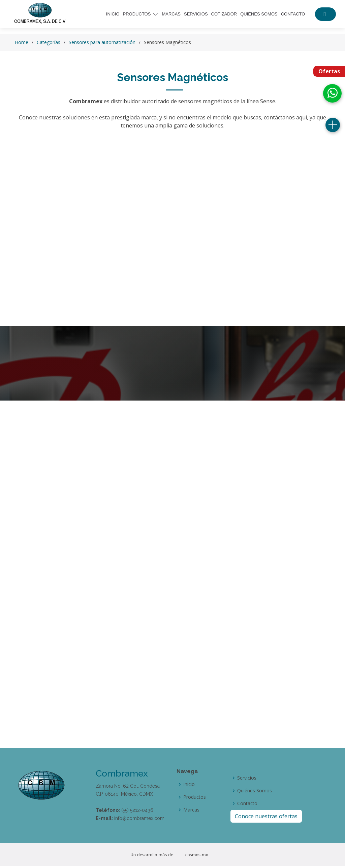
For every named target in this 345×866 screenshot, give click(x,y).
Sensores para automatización (102, 42)
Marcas (171, 13)
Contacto (293, 13)
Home (21, 42)
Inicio (113, 13)
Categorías (48, 42)
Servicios (196, 13)
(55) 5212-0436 (137, 810)
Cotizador (224, 13)
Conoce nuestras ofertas (266, 816)
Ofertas (329, 71)
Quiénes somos (259, 13)
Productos (194, 797)
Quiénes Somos (254, 790)
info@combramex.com (139, 818)
